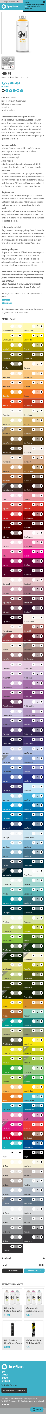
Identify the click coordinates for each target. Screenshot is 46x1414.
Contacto (4, 1378)
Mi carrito (7, 1385)
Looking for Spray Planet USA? (10, 2)
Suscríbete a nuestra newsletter (14, 1391)
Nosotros (4, 1375)
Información (5, 1381)
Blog (3, 1372)
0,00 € (15, 1385)
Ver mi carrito (13, 1270)
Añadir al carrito (34, 1270)
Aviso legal (41, 1401)
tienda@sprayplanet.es (30, 1399)
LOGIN (26, 6)
